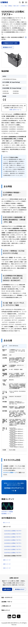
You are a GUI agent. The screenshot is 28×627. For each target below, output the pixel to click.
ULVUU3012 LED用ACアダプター (13, 531)
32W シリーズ (6, 568)
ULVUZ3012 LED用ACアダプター (13, 534)
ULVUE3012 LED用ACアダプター (13, 537)
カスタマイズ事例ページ (9, 472)
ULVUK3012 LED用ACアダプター (13, 543)
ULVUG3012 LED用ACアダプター (13, 556)
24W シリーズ (6, 564)
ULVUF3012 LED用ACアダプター (13, 552)
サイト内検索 (20, 2)
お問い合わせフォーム (15, 109)
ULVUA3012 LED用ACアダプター (13, 540)
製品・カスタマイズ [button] (6, 597)
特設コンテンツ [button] (5, 610)
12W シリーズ (6, 526)
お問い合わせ (7, 589)
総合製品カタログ (7, 47)
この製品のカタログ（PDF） (10, 43)
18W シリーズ (6, 560)
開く (26, 37)
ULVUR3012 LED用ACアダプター (13, 546)
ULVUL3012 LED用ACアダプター (13, 549)
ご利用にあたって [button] (6, 606)
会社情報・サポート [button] (6, 602)
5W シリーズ (6, 522)
